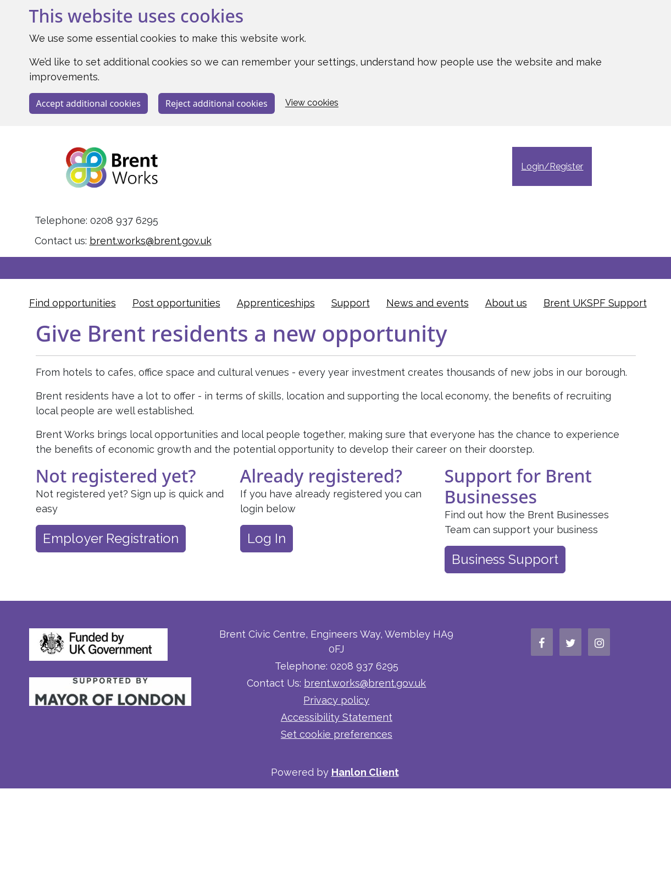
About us (506, 303)
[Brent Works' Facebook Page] (542, 642)
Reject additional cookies (216, 103)
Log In (266, 538)
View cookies (312, 103)
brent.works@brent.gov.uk (151, 240)
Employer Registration (111, 538)
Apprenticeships (276, 303)
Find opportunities (72, 303)
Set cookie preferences (336, 734)
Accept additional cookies (88, 103)
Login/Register (552, 166)
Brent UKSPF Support (595, 303)
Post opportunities (176, 303)
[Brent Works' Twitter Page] (570, 642)
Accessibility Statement (336, 717)
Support (350, 303)
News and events (427, 303)
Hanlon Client (365, 772)
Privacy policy (336, 700)
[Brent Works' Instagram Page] (599, 642)
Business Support (505, 559)
